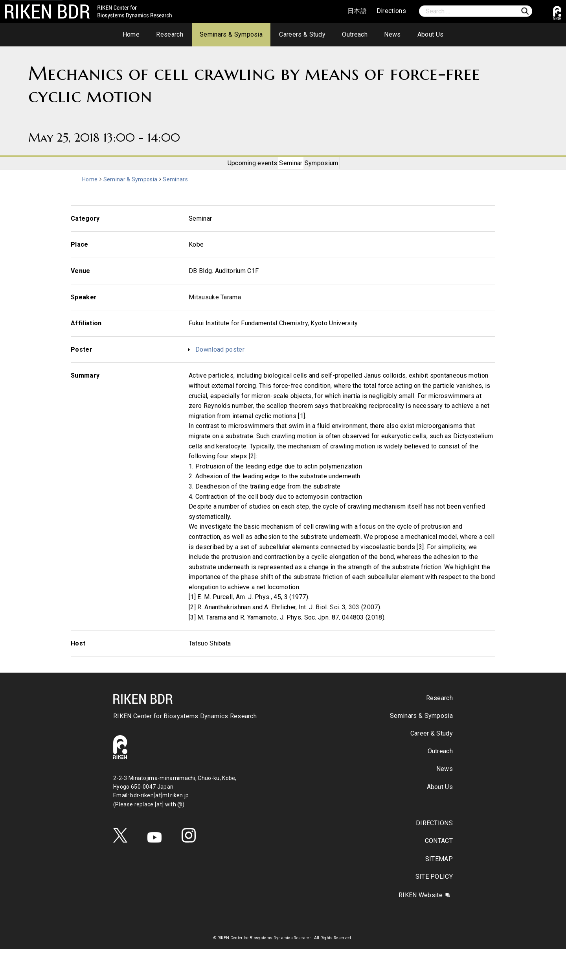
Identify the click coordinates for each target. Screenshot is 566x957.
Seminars (177, 187)
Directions (391, 11)
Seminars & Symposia (231, 34)
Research (169, 34)
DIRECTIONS (434, 831)
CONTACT (439, 849)
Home (131, 34)
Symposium (330, 167)
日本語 (357, 11)
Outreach (355, 34)
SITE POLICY (434, 884)
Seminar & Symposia (132, 187)
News (392, 34)
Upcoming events (244, 167)
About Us (430, 34)
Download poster (219, 357)
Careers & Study (302, 34)
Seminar (291, 167)
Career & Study (431, 741)
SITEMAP (439, 866)
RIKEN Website (421, 903)
